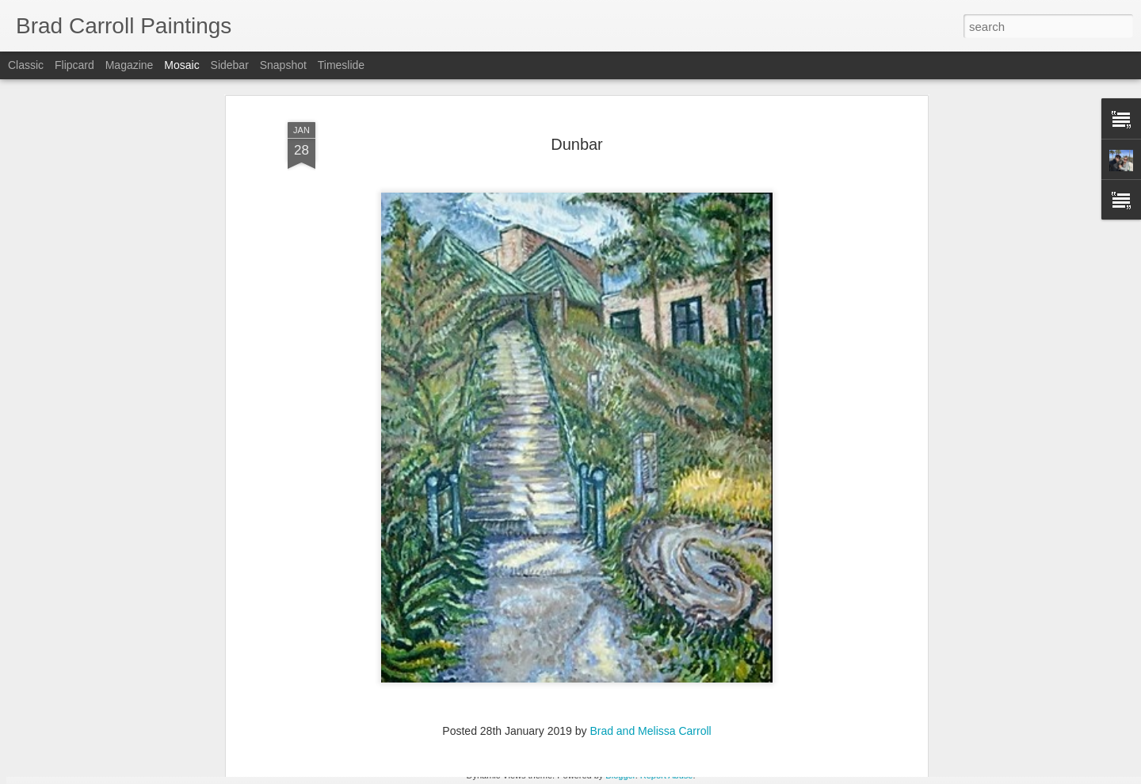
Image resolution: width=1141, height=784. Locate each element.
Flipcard (74, 65)
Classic (26, 65)
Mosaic (181, 65)
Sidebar (230, 65)
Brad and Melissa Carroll (650, 647)
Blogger (620, 775)
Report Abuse (666, 775)
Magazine (129, 65)
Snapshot (283, 65)
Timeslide (341, 65)
